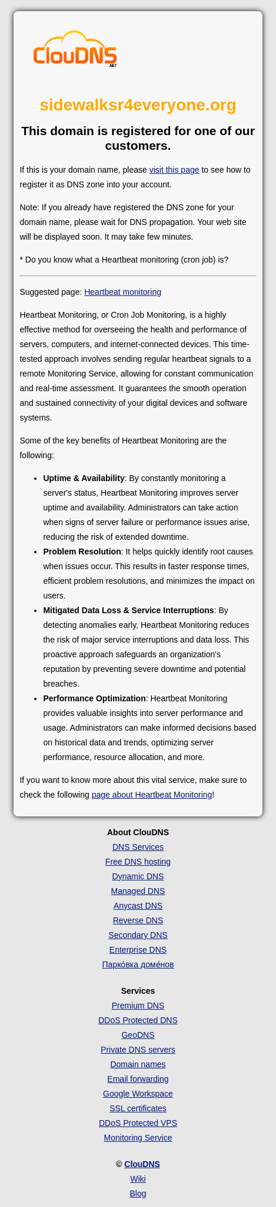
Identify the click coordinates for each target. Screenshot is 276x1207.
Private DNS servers (138, 1049)
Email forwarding (137, 1079)
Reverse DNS (138, 920)
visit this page (174, 169)
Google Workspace (138, 1093)
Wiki (137, 1179)
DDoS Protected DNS (138, 1020)
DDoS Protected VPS (138, 1123)
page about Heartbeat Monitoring (152, 794)
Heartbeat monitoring (122, 292)
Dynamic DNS (138, 876)
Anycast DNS (138, 905)
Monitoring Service (138, 1137)
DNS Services (138, 847)
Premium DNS (138, 1005)
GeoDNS (137, 1035)
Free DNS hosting (138, 861)
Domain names (137, 1064)
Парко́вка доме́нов (138, 964)
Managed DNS (138, 891)
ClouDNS (142, 1164)
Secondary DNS (137, 935)
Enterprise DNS (138, 949)
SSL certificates (138, 1108)
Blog (137, 1193)
